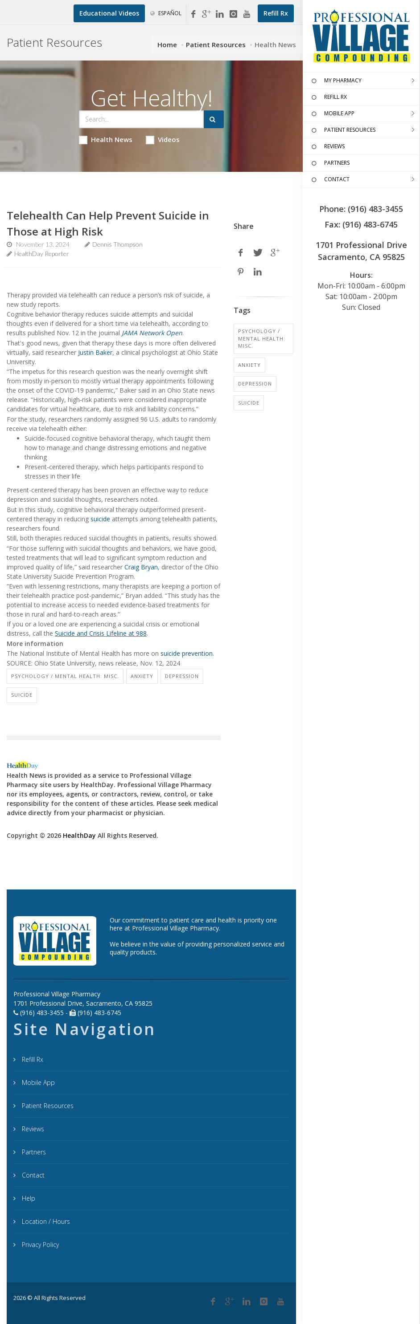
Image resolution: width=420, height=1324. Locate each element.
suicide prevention (187, 653)
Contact (32, 1175)
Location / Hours (45, 1221)
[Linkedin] (219, 14)
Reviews (32, 1129)
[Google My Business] (206, 14)
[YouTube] (246, 14)
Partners (33, 1152)
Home (167, 44)
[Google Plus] (229, 1301)
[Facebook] (193, 14)
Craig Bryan (141, 567)
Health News (105, 139)
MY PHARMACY (335, 81)
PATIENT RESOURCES (342, 130)
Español (165, 13)
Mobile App (37, 1082)
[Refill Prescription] (276, 13)
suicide (100, 519)
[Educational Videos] (109, 13)
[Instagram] (233, 14)
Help (27, 1198)
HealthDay (79, 835)
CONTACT (329, 180)
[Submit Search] (214, 119)
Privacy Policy (39, 1244)
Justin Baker (95, 352)
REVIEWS (327, 147)
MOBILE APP (331, 114)
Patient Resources (216, 44)
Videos (163, 139)
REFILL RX (328, 97)
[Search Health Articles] (141, 119)
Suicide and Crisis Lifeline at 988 (101, 633)
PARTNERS (329, 163)
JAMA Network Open (152, 333)
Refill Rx (31, 1059)
